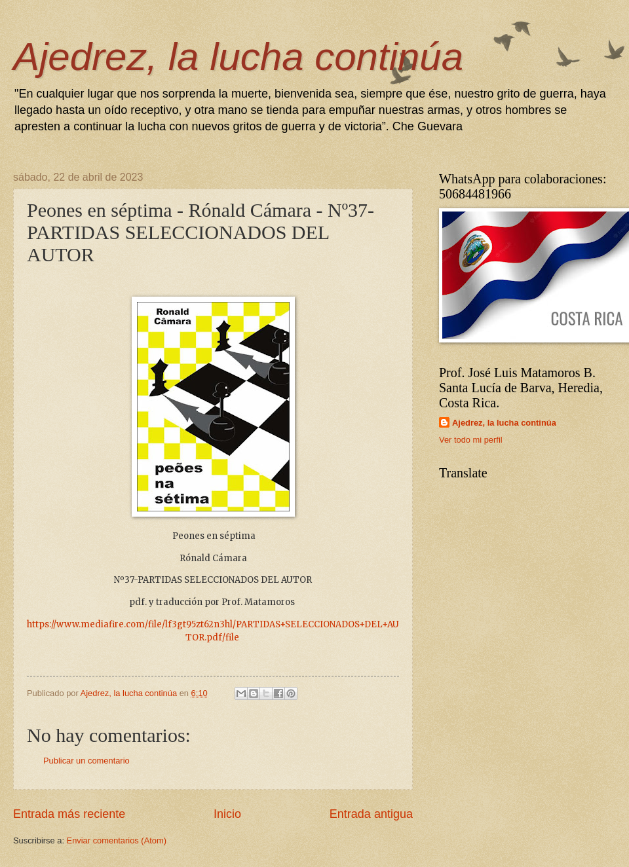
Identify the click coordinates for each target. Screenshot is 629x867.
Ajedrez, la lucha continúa (238, 57)
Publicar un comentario (86, 761)
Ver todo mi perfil (471, 440)
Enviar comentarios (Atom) (116, 840)
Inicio (227, 814)
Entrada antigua (371, 814)
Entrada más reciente (69, 814)
